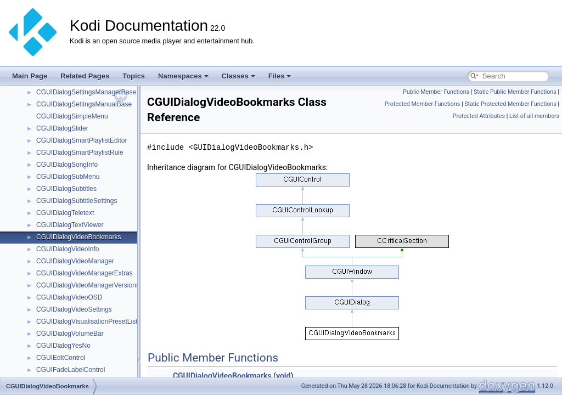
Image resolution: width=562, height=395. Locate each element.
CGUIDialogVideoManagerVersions (87, 285)
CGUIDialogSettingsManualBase (84, 104)
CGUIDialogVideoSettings (74, 309)
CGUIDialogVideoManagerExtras (84, 273)
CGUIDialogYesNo (63, 345)
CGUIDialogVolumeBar (70, 333)
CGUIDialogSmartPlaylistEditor (81, 140)
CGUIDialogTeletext (65, 213)
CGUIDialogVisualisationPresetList (87, 321)
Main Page (29, 76)
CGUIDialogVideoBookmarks (78, 237)
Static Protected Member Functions (510, 104)
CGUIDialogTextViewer (70, 225)
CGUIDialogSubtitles (66, 189)
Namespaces (183, 76)
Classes (238, 76)
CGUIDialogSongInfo (67, 164)
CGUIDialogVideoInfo (67, 249)
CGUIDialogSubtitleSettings (76, 201)
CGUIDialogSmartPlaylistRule (79, 152)
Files (279, 76)
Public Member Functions (436, 91)
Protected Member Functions (422, 104)
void (283, 375)
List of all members (534, 116)
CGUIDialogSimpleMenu (72, 116)
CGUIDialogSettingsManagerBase (86, 92)
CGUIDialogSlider (62, 128)
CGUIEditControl (60, 358)
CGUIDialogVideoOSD (69, 297)
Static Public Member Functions (515, 91)
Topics (133, 76)
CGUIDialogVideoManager (75, 261)
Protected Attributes (479, 116)
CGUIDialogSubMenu (67, 176)
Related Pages (84, 76)
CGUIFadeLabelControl (70, 370)
